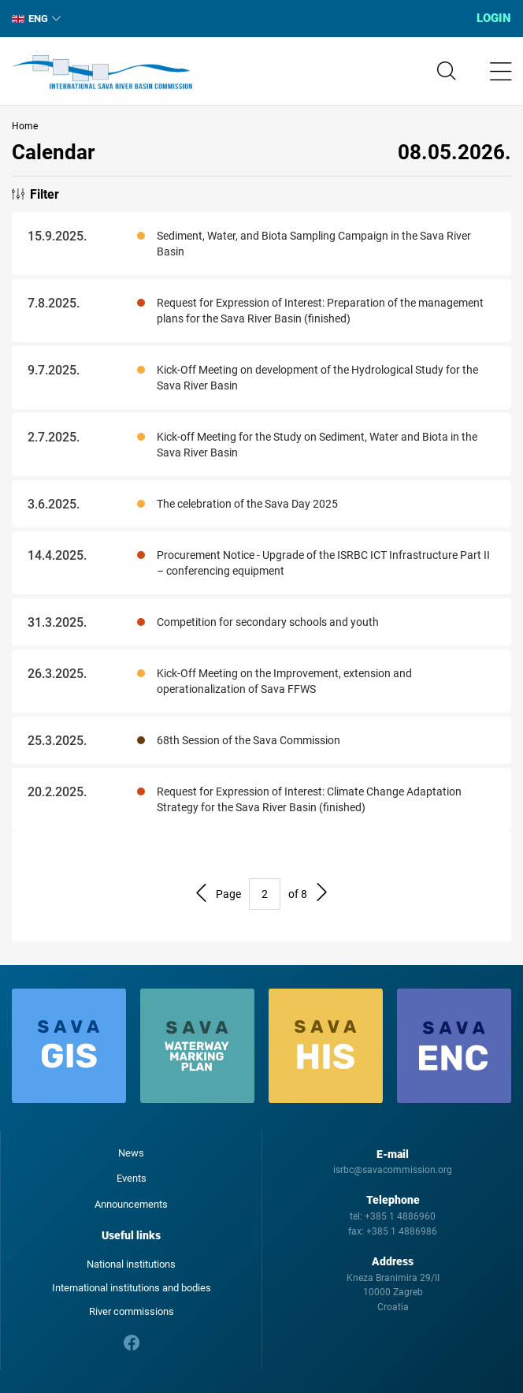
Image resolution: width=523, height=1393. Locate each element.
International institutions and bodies (131, 1288)
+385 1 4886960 (400, 1216)
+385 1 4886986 (401, 1231)
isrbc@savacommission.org (392, 1169)
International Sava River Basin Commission (102, 72)
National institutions (131, 1264)
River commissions (131, 1311)
